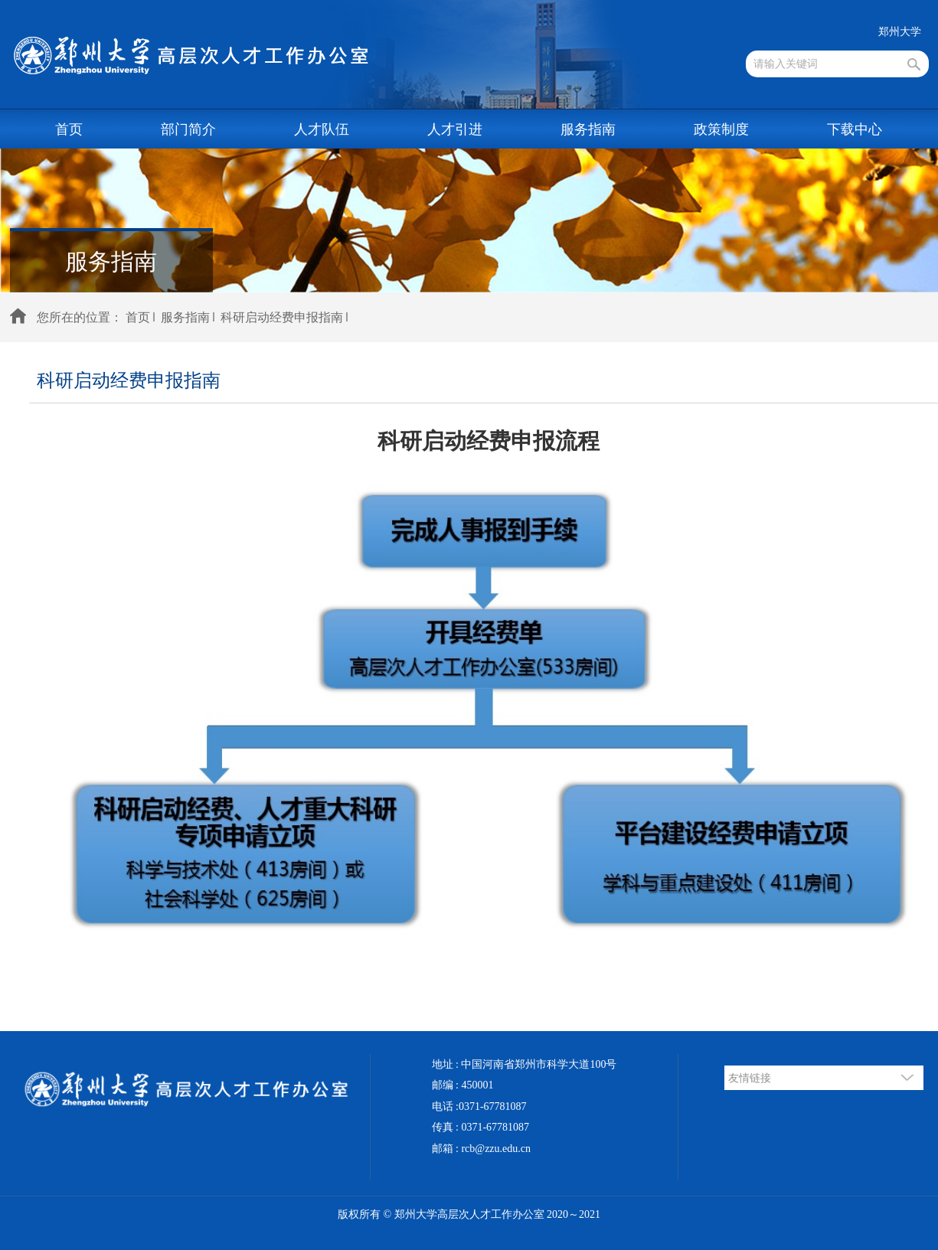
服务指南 (588, 129)
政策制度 (721, 129)
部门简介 (188, 129)
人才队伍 (321, 129)
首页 (69, 129)
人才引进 (454, 129)
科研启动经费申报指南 (282, 317)
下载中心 (854, 129)
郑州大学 (899, 32)
